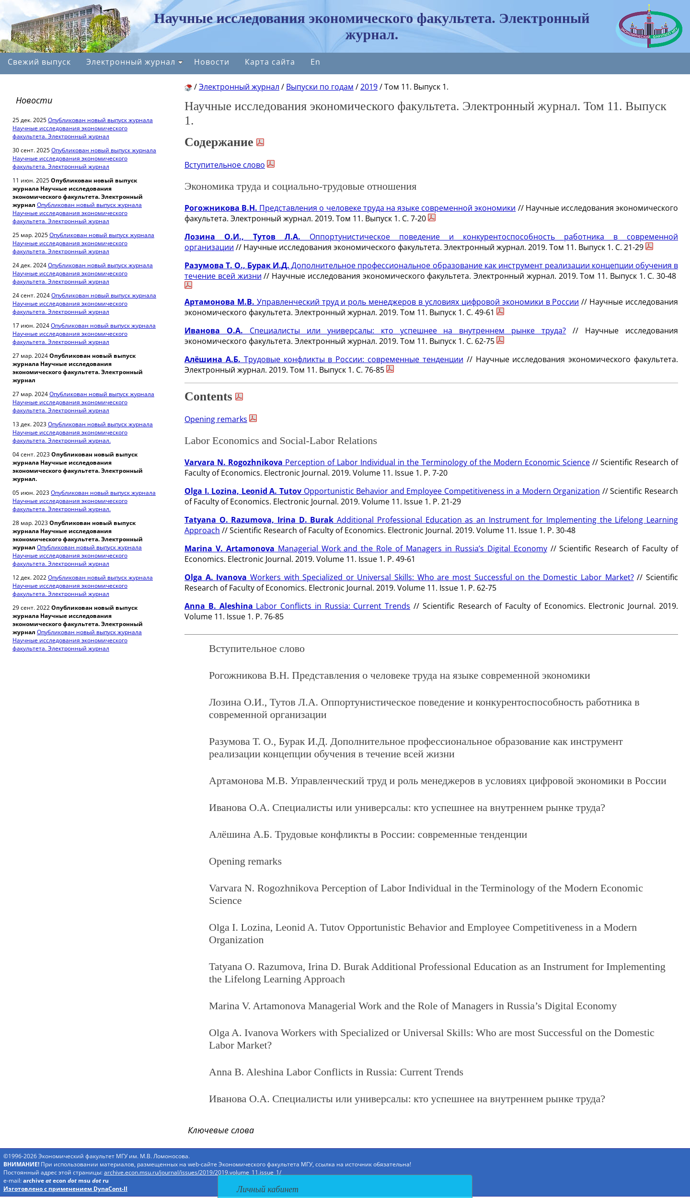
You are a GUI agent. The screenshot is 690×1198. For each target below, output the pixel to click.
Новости (212, 62)
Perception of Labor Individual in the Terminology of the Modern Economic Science (387, 462)
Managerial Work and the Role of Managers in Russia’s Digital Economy (365, 548)
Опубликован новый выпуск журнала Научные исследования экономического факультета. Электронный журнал (82, 128)
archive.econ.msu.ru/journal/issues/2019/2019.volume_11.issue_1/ (192, 1172)
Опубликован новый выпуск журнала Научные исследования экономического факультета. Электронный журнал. (82, 432)
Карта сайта (270, 62)
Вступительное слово (224, 165)
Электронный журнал (134, 62)
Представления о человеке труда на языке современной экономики (350, 208)
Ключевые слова (221, 1130)
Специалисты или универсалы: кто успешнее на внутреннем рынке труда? (375, 330)
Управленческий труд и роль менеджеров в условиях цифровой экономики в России (381, 302)
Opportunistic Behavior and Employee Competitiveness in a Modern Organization (392, 491)
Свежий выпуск (39, 62)
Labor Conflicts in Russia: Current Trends (297, 606)
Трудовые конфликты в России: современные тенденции (323, 359)
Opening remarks (215, 419)
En (315, 62)
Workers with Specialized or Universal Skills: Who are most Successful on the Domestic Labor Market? (409, 577)
